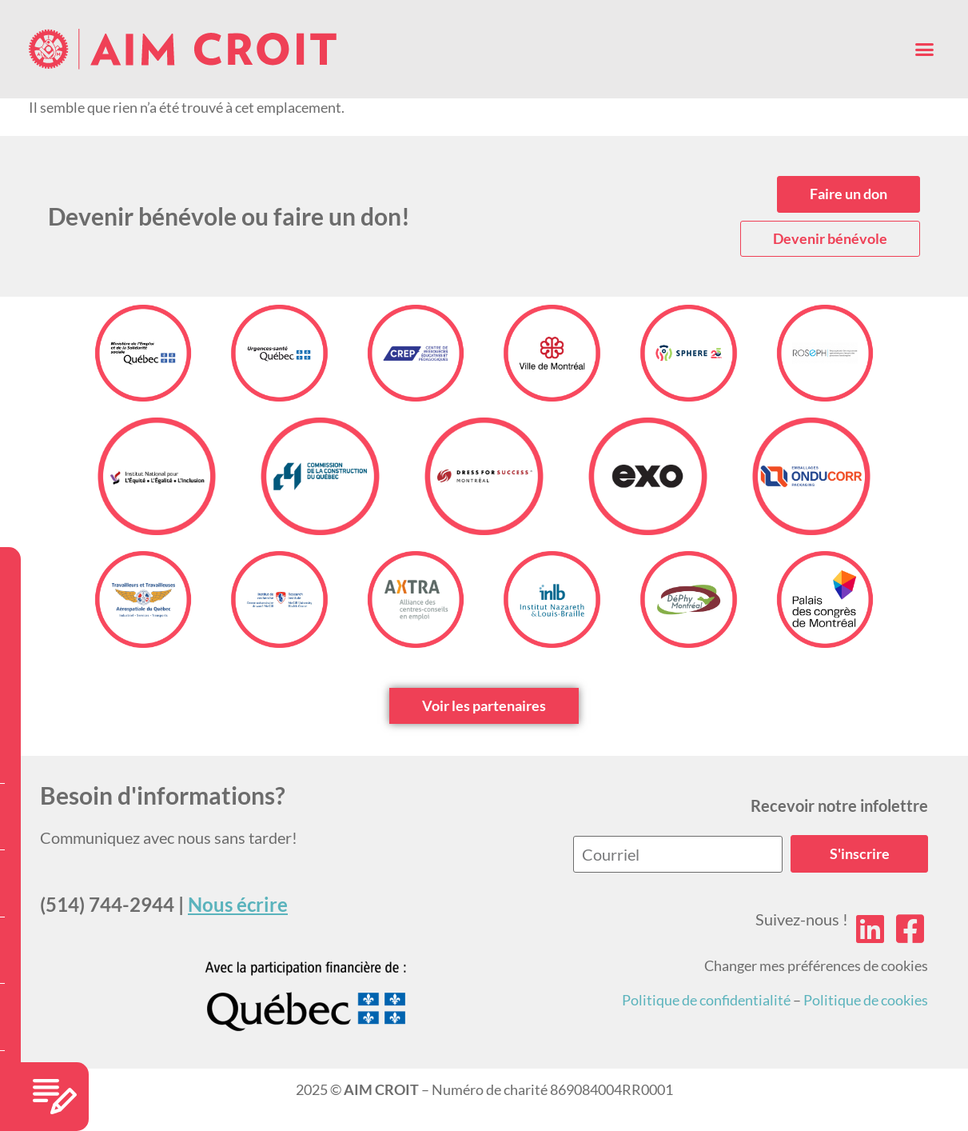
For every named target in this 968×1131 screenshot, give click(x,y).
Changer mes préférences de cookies (816, 965)
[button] (925, 49)
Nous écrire (238, 904)
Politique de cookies (865, 1000)
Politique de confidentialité (706, 1000)
